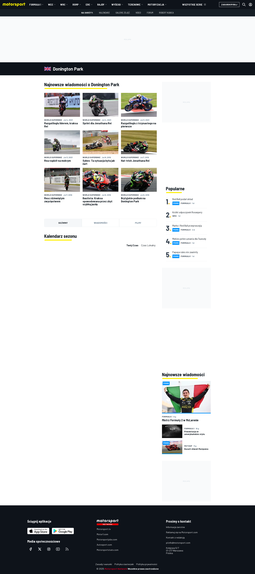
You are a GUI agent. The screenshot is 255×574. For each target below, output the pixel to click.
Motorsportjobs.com (107, 539)
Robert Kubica (166, 12)
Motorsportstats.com (107, 549)
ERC (88, 4)
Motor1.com (102, 534)
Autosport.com (104, 544)
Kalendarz (104, 12)
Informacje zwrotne (175, 527)
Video (138, 12)
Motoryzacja (156, 4)
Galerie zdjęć (123, 12)
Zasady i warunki (103, 564)
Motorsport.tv (104, 529)
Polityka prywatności (146, 564)
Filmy (138, 222)
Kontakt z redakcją (175, 537)
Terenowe (134, 4)
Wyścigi (116, 4)
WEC (50, 4)
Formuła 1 (35, 4)
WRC (62, 4)
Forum (150, 12)
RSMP (76, 4)
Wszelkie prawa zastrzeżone (143, 568)
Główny (63, 222)
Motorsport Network (116, 568)
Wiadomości (100, 222)
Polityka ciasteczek (124, 564)
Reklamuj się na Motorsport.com (182, 532)
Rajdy (100, 4)
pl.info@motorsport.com (178, 542)
